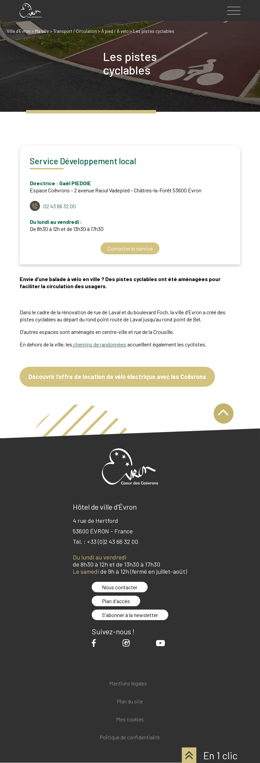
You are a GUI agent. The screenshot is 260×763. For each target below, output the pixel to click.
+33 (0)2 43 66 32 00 (112, 542)
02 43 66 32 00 (59, 206)
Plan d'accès (116, 601)
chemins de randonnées (99, 344)
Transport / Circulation (78, 31)
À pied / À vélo (120, 31)
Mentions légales (128, 684)
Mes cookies (130, 720)
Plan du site (130, 702)
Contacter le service (130, 248)
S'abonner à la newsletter (130, 615)
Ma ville (43, 31)
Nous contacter (119, 587)
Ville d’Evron (19, 31)
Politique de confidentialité (130, 738)
